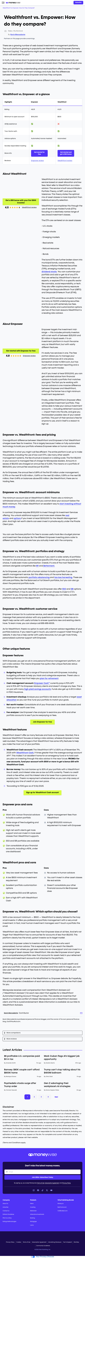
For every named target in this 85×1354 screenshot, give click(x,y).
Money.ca (60, 1203)
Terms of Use (40, 1183)
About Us (5, 1203)
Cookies (18, 1242)
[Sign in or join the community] (78, 2)
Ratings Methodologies (9, 1221)
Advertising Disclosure (54, 1242)
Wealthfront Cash (25, 753)
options (17, 518)
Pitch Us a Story (7, 1218)
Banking (32, 1218)
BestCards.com (62, 1207)
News (32, 1203)
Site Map (76, 1242)
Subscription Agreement (52, 1183)
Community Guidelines (43, 1245)
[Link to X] (47, 1190)
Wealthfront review (65, 160)
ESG (64, 589)
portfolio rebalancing (39, 577)
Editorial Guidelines (8, 1214)
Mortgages (33, 1221)
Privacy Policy (66, 1183)
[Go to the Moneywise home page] (13, 3)
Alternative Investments (37, 1214)
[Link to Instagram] (34, 1190)
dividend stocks (49, 272)
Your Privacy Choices (42, 1257)
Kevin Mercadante (17, 34)
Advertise (5, 1207)
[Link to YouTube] (51, 1190)
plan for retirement (49, 679)
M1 (37, 566)
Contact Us (6, 1211)
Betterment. (49, 566)
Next (57, 1097)
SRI (72, 589)
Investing (32, 1207)
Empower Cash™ (42, 683)
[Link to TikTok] (42, 1190)
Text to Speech (67, 1242)
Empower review (37, 160)
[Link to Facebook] (38, 1190)
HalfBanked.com (63, 1211)
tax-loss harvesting (63, 577)
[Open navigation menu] (3, 2)
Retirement (33, 1211)
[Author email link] (81, 1013)
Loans (32, 1225)
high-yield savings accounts (37, 689)
